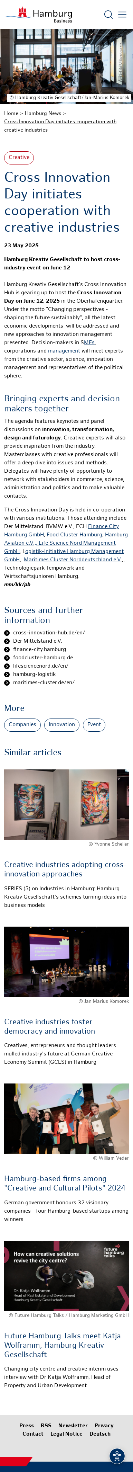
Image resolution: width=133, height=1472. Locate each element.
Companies (22, 725)
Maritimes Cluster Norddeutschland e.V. (73, 560)
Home (11, 113)
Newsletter (73, 1426)
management (65, 351)
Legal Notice (66, 1434)
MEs (89, 343)
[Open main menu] (122, 14)
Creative (19, 157)
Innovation (62, 725)
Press (26, 1426)
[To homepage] (39, 15)
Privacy (104, 1426)
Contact (33, 1434)
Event (94, 725)
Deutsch (100, 1434)
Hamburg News (43, 113)
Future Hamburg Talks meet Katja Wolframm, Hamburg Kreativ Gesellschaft (62, 1346)
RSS (46, 1426)
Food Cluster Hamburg (74, 535)
